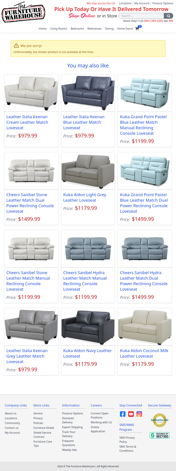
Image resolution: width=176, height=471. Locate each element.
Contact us (12, 428)
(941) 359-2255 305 (158, 21)
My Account (142, 3)
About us (10, 413)
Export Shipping (72, 427)
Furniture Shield (44, 428)
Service (38, 413)
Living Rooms (58, 28)
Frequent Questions (68, 443)
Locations (125, 3)
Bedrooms (77, 28)
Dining (109, 28)
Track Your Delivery (68, 434)
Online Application (98, 429)
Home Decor (125, 28)
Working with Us (101, 422)
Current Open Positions (99, 415)
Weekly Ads (69, 450)
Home (43, 28)
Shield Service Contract (42, 435)
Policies (38, 423)
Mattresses (94, 28)
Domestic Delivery (68, 420)
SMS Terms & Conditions (127, 449)
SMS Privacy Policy (127, 440)
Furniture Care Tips (43, 444)
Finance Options (162, 3)
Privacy (38, 418)
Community (12, 423)
